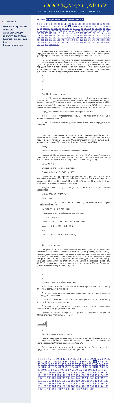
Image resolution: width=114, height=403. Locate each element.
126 (38, 35)
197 (93, 42)
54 (104, 26)
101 (89, 31)
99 (82, 31)
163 (108, 38)
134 (70, 35)
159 (93, 38)
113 (62, 33)
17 (73, 24)
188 (58, 42)
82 (107, 28)
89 (53, 31)
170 (62, 40)
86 (44, 31)
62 (52, 28)
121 (93, 33)
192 (73, 42)
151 (62, 38)
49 (90, 26)
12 (59, 24)
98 (79, 31)
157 (85, 38)
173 (73, 40)
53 (101, 26)
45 (79, 26)
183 (38, 42)
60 (46, 28)
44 (76, 26)
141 (97, 35)
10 (53, 24)
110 (50, 33)
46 (82, 26)
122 (97, 33)
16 (70, 24)
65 (60, 28)
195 (85, 42)
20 (81, 24)
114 (66, 33)
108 (42, 33)
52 (98, 26)
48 (87, 26)
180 (101, 40)
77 (93, 28)
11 (56, 24)
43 (73, 26)
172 (70, 40)
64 (57, 28)
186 (50, 42)
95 (70, 31)
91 (58, 31)
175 (81, 40)
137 (81, 35)
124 (105, 33)
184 (42, 42)
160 (97, 38)
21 (84, 24)
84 (38, 31)
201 (108, 42)
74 (85, 28)
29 (106, 24)
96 (73, 31)
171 (66, 40)
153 (70, 38)
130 (54, 35)
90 (55, 31)
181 (105, 40)
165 (42, 40)
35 (49, 26)
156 (81, 38)
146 (42, 38)
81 (104, 28)
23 (90, 24)
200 (105, 42)
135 (73, 35)
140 (93, 35)
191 (70, 42)
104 (101, 31)
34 (46, 26)
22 (87, 24)
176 (85, 40)
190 (66, 42)
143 (105, 35)
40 (63, 26)
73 (82, 28)
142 (101, 35)
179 (97, 40)
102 (93, 31)
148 (50, 38)
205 (50, 44)
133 (66, 35)
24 (93, 24)
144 (108, 35)
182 (108, 40)
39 (60, 26)
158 (89, 38)
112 (58, 33)
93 (64, 31)
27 (101, 24)
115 (70, 33)
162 (105, 38)
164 (38, 40)
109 (46, 33)
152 (66, 38)
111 (54, 33)
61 (49, 28)
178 (93, 40)
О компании (10, 22)
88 (50, 31)
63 (55, 28)
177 (89, 40)
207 (57, 44)
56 (109, 26)
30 (109, 24)
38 (57, 26)
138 (85, 35)
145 (38, 38)
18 (76, 24)
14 (65, 24)
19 (79, 24)
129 (50, 35)
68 (68, 28)
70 (74, 28)
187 (54, 42)
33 (44, 26)
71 (76, 28)
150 (58, 38)
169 (58, 40)
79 (98, 28)
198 (97, 42)
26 (98, 24)
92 (61, 31)
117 (77, 33)
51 (96, 26)
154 (73, 38)
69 (71, 28)
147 (46, 38)
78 (96, 28)
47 (84, 26)
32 (41, 26)
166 (46, 40)
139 (89, 35)
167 (50, 40)
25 (95, 24)
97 (76, 31)
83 (109, 28)
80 (101, 28)
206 (54, 44)
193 (77, 42)
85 (41, 31)
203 (42, 44)
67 (65, 28)
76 (90, 28)
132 (62, 35)
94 (67, 31)
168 (54, 40)
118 (81, 33)
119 (85, 33)
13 (62, 24)
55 (107, 26)
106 (108, 31)
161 (101, 38)
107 (38, 33)
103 (97, 31)
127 (42, 35)
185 (46, 42)
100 (85, 31)
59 (44, 28)
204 (46, 44)
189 (62, 42)
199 (101, 42)
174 (77, 40)
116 (73, 33)
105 (105, 31)
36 (52, 26)
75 (87, 28)
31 (38, 26)
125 (108, 33)
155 (77, 38)
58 (41, 28)
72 (79, 28)
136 (77, 35)
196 (89, 42)
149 (54, 38)
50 (93, 26)
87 (47, 31)
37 (55, 26)
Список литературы (13, 45)
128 (46, 35)
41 (66, 26)
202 (38, 44)
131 (58, 35)
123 (101, 33)
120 (89, 33)
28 (104, 24)
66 (63, 28)
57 (38, 28)
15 (67, 24)
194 (81, 42)
